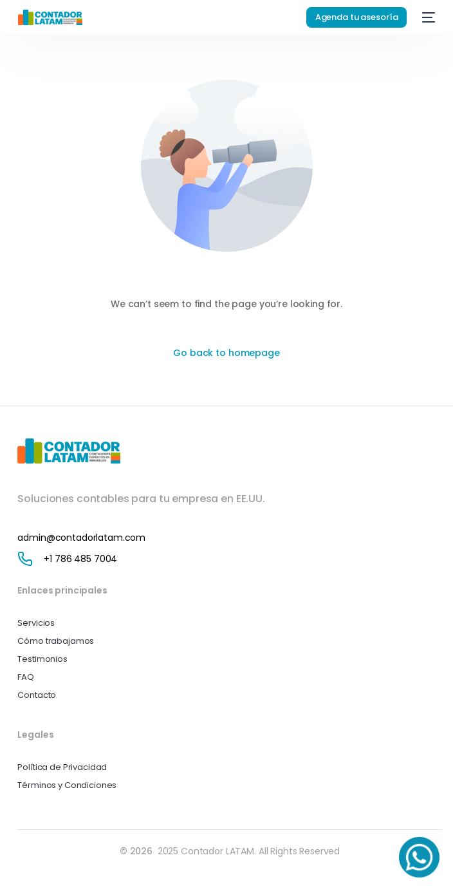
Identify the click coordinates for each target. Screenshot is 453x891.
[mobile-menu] (427, 17)
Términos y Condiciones (66, 785)
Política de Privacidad (62, 767)
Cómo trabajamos (55, 641)
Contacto (36, 695)
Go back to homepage (226, 352)
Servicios (36, 623)
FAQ (25, 677)
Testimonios (42, 659)
